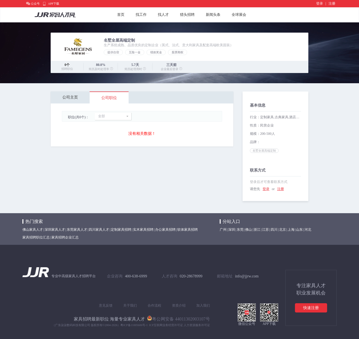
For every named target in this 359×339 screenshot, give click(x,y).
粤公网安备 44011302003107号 (178, 318)
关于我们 (130, 305)
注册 (332, 3)
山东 (299, 229)
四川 (274, 229)
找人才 (163, 15)
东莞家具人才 (77, 229)
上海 (291, 229)
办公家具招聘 (165, 229)
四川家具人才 (99, 229)
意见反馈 (106, 305)
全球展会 (239, 15)
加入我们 (203, 305)
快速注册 (311, 308)
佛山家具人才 (32, 229)
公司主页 (70, 97)
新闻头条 (213, 15)
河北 (307, 229)
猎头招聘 (187, 15)
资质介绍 (179, 305)
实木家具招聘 (143, 229)
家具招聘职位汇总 (36, 237)
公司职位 (109, 98)
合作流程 (154, 305)
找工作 (141, 15)
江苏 (265, 229)
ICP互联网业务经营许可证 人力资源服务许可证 (179, 325)
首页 (120, 15)
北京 (282, 229)
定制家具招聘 (121, 229)
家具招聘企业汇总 (65, 237)
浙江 (257, 229)
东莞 (240, 229)
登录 (319, 3)
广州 (223, 229)
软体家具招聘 (187, 229)
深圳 (231, 229)
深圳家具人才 (55, 229)
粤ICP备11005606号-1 (134, 325)
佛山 (248, 229)
